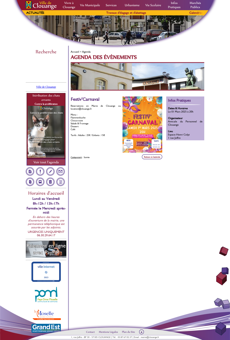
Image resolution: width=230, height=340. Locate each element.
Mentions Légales (108, 332)
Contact (90, 332)
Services (111, 5)
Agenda (86, 51)
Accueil (75, 51)
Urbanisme (132, 5)
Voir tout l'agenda (46, 162)
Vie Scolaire (153, 5)
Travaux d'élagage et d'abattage (131, 12)
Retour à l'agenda (152, 157)
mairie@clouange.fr (150, 337)
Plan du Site (128, 332)
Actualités (35, 12)
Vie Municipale (90, 5)
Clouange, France (46, 68)
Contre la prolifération (46, 104)
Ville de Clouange (46, 86)
